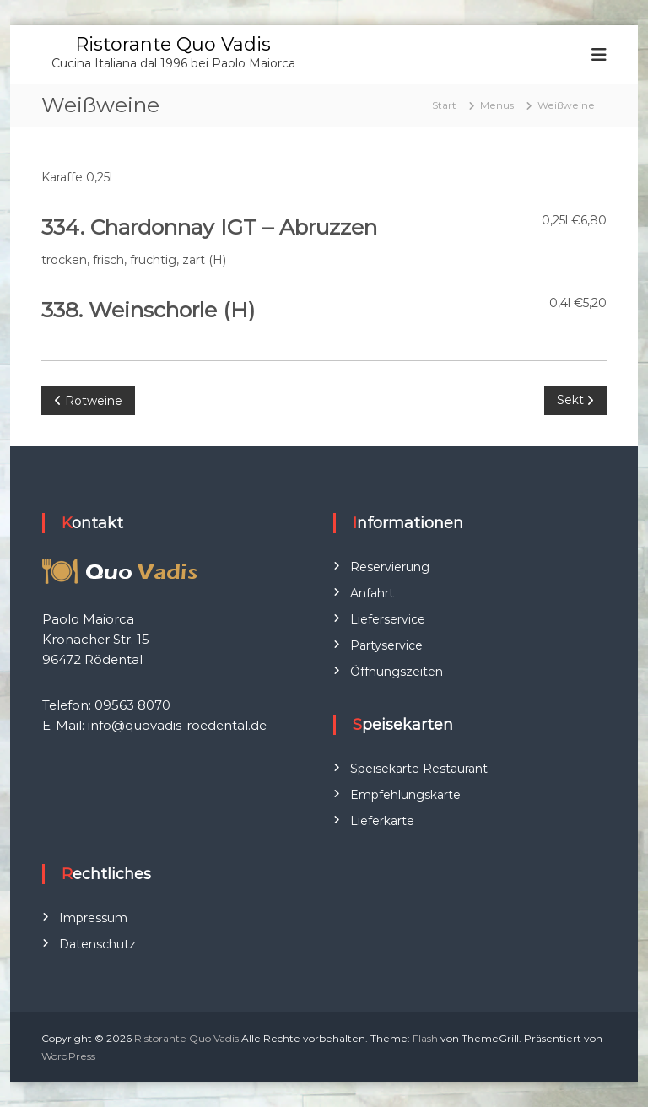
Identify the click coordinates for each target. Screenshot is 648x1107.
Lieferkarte (382, 821)
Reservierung (389, 567)
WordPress (68, 1056)
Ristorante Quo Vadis (173, 44)
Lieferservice (387, 619)
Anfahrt (372, 593)
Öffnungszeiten (396, 671)
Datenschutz (97, 944)
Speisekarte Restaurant (419, 768)
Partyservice (386, 645)
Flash (425, 1038)
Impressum (93, 918)
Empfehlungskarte (405, 794)
